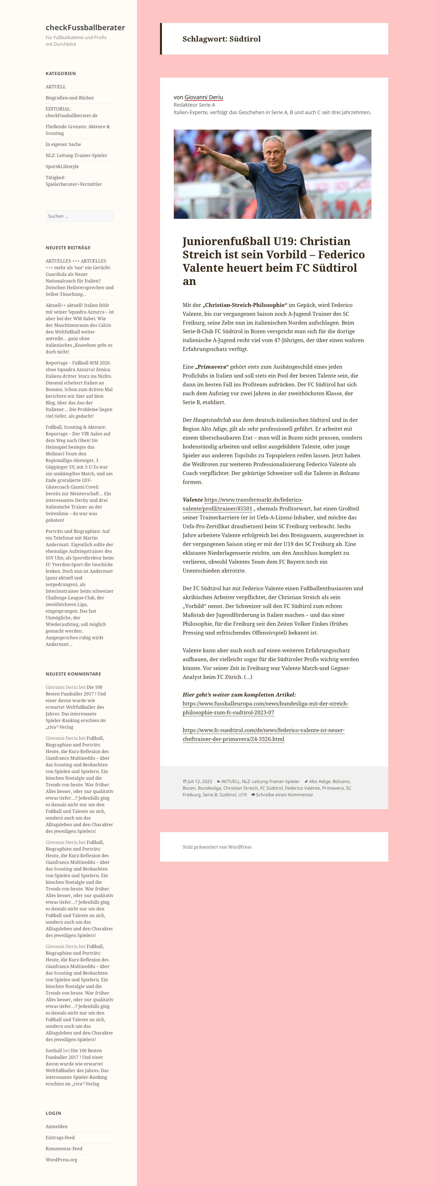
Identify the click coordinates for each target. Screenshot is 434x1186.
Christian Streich (240, 788)
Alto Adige (319, 781)
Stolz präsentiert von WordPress (217, 847)
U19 (242, 795)
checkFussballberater (85, 27)
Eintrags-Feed (60, 1137)
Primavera (333, 788)
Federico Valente (302, 788)
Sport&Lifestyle (62, 166)
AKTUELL (56, 87)
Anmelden (57, 1126)
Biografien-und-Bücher (70, 98)
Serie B (210, 795)
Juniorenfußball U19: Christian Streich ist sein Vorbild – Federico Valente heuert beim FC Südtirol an (274, 260)
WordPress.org (61, 1160)
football (54, 1051)
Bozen (189, 788)
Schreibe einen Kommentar (284, 795)
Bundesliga (209, 788)
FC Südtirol (271, 788)
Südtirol (227, 795)
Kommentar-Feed (64, 1149)
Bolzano (341, 781)
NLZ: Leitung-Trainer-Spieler (76, 155)
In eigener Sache (63, 144)
